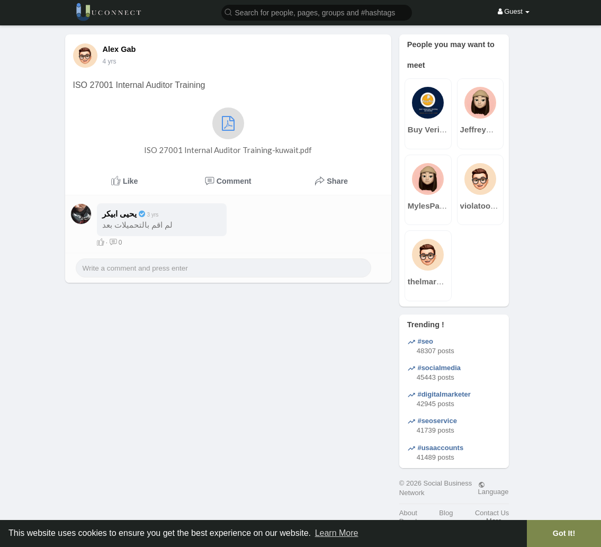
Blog (446, 512)
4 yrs (109, 61)
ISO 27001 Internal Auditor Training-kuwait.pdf (228, 131)
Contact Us (492, 512)
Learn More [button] (336, 532)
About (408, 512)
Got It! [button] (564, 533)
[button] (317, 12)
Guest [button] (514, 11)
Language (493, 488)
